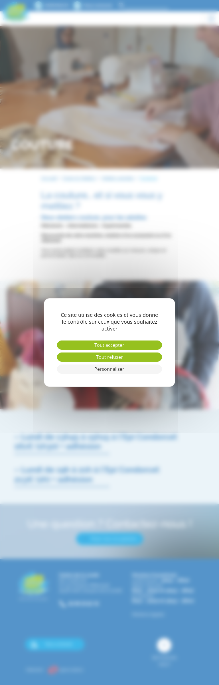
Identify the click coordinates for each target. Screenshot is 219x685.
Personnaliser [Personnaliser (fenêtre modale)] (109, 369)
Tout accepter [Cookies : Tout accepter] (109, 345)
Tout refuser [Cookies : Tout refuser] (109, 357)
